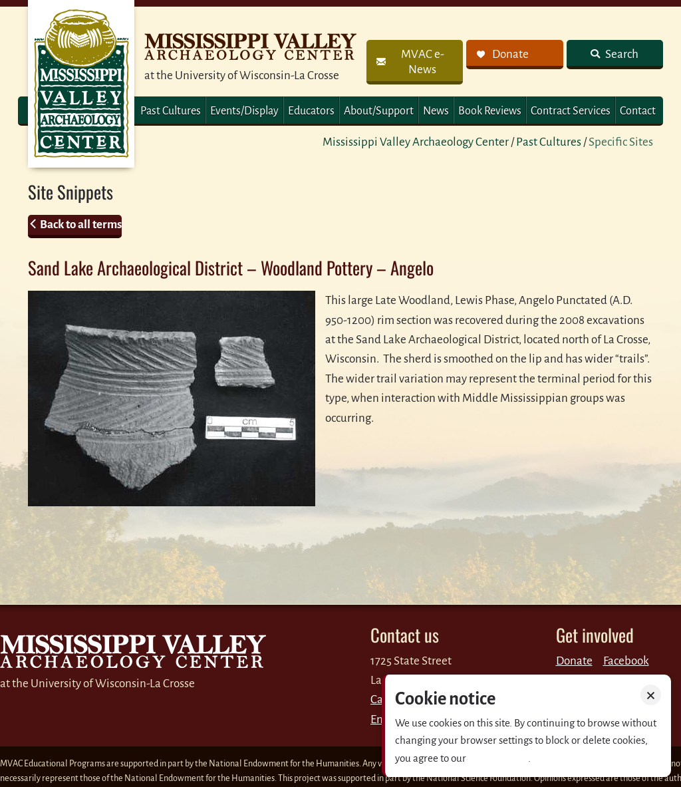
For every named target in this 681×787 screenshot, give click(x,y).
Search (620, 54)
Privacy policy (498, 758)
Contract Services (571, 111)
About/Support (379, 111)
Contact (638, 111)
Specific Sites (621, 142)
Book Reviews (489, 111)
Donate (574, 661)
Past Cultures (170, 111)
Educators (311, 111)
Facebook (626, 661)
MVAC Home (81, 84)
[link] (414, 62)
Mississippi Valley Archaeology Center (416, 142)
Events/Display (244, 111)
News (436, 111)
